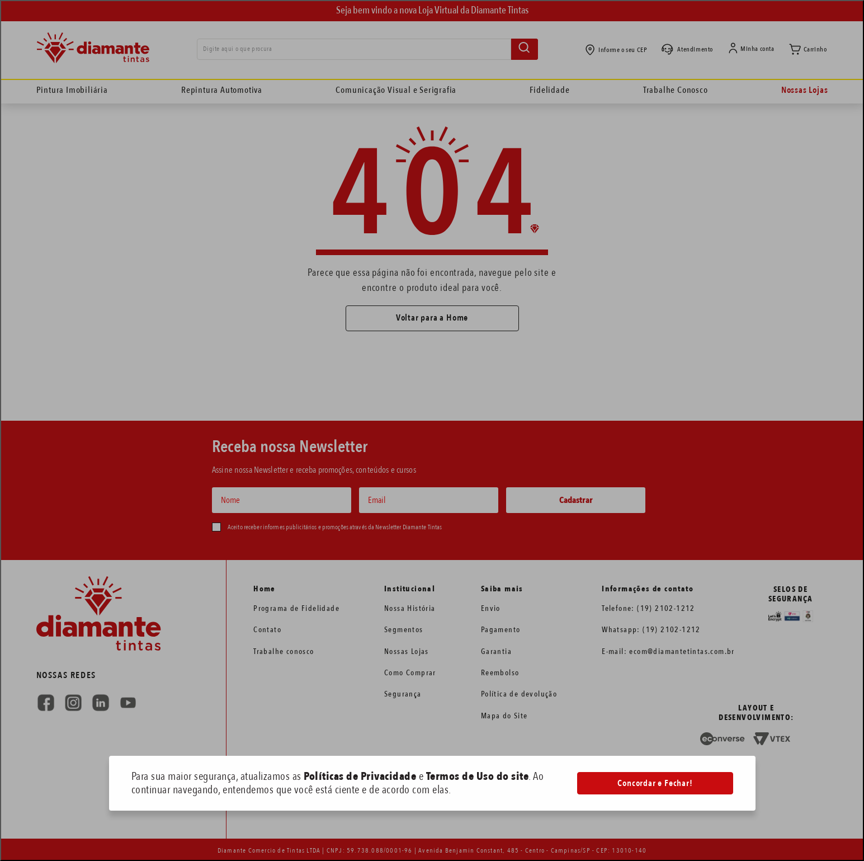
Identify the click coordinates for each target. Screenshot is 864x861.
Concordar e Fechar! (654, 783)
